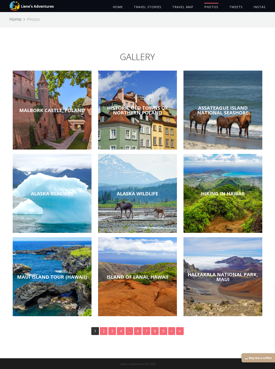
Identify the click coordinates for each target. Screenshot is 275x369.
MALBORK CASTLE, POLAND (52, 110)
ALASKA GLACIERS (52, 193)
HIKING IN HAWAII (223, 193)
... (129, 331)
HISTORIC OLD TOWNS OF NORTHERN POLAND (137, 110)
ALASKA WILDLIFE (137, 193)
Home (15, 19)
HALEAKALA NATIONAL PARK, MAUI (223, 277)
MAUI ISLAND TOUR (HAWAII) (52, 276)
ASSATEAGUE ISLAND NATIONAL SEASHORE (223, 110)
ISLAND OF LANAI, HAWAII (137, 276)
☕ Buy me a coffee (258, 358)
